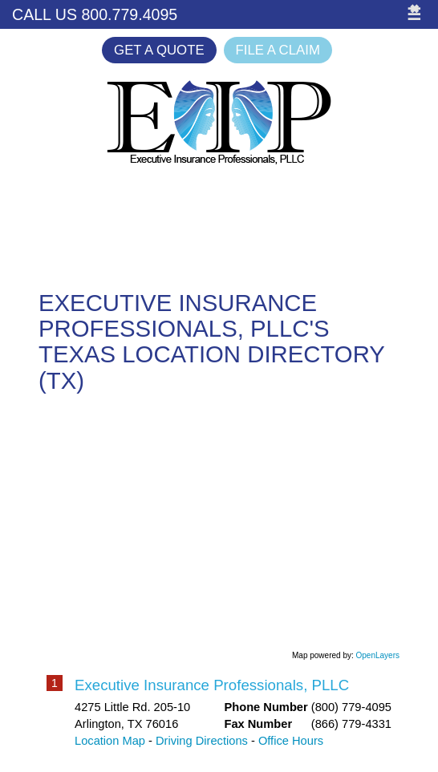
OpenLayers (377, 655)
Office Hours (290, 740)
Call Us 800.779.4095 (94, 14)
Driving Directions (202, 740)
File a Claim (278, 50)
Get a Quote (159, 50)
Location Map (110, 740)
